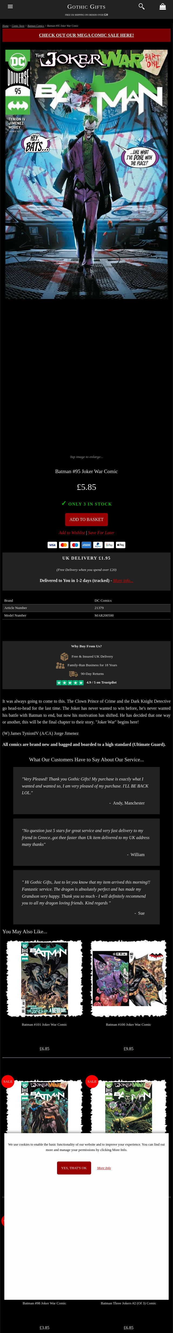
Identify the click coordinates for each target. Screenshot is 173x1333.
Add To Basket (86, 519)
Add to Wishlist (72, 532)
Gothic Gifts (86, 6)
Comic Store (18, 25)
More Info (104, 1168)
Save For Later (101, 532)
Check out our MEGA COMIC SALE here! (86, 35)
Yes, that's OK (74, 1168)
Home (5, 25)
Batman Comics (36, 25)
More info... (123, 580)
